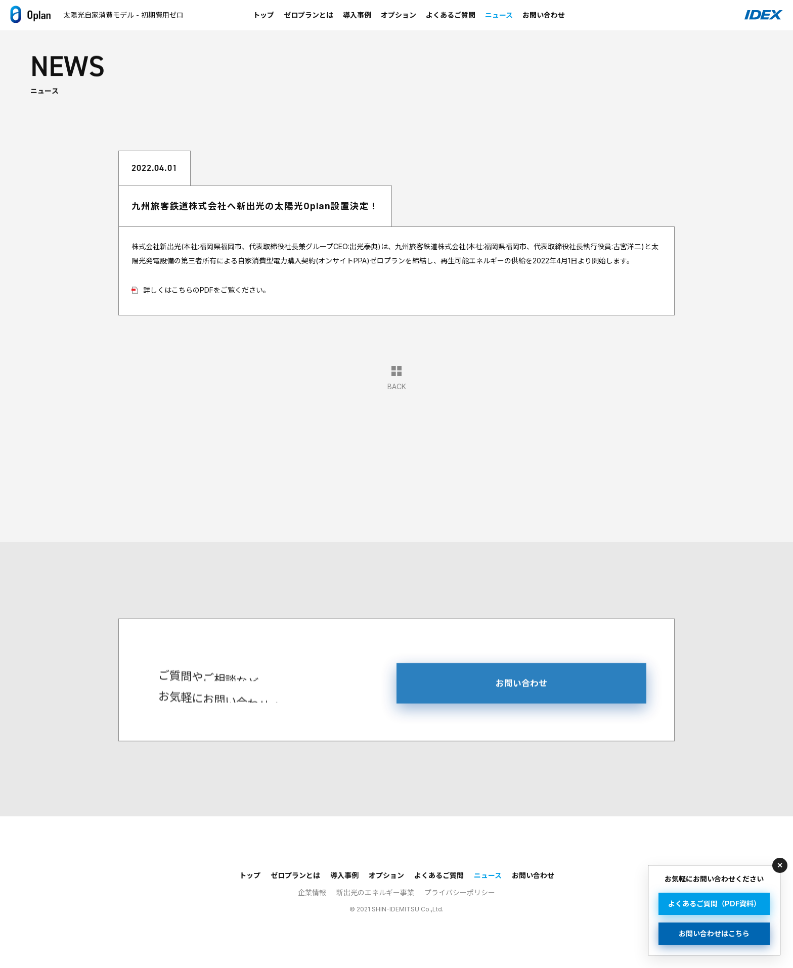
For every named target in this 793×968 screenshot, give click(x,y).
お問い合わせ (543, 15)
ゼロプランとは (308, 15)
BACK (396, 378)
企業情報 (312, 892)
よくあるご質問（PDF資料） (714, 903)
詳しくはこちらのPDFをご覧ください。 (206, 290)
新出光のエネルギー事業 (375, 892)
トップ (263, 15)
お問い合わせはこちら (714, 933)
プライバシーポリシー (459, 892)
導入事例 (357, 15)
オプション (398, 15)
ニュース (499, 15)
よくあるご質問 (450, 15)
